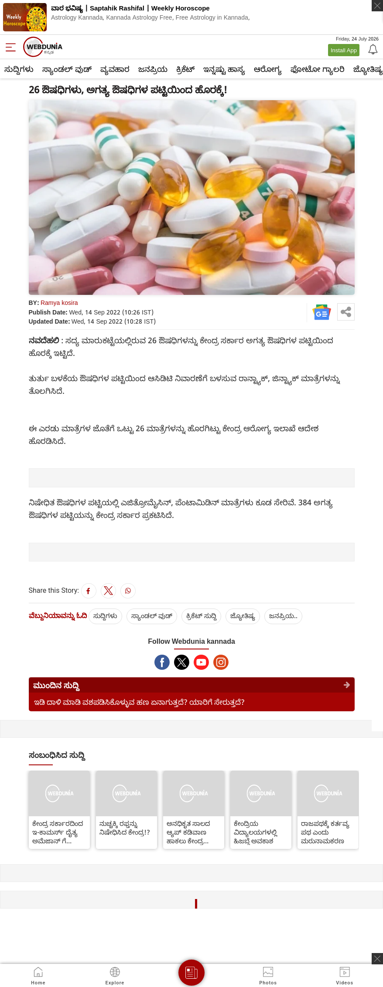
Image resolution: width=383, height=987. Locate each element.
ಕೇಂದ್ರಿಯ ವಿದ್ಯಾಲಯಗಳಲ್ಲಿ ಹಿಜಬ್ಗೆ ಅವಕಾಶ (255, 832)
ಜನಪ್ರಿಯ (153, 69)
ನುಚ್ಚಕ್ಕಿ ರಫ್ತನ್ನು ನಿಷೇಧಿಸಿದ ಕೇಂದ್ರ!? (124, 827)
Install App (344, 50)
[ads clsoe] (377, 958)
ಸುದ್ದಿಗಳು (19, 69)
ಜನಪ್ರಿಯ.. (283, 615)
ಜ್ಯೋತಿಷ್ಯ (242, 615)
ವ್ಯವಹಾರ (115, 69)
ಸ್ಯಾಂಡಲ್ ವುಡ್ (67, 69)
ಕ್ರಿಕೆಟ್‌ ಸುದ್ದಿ (201, 615)
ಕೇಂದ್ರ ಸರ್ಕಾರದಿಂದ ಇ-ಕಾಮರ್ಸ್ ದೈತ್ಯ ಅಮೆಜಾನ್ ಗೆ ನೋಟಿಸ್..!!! (57, 832)
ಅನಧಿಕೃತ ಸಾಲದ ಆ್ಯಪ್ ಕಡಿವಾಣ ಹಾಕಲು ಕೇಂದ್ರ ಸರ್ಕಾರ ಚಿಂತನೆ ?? (191, 832)
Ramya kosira (59, 302)
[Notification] (372, 48)
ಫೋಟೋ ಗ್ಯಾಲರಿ (318, 69)
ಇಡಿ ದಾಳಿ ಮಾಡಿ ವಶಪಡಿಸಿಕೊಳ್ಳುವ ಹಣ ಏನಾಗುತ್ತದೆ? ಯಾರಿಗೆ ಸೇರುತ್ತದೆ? (139, 702)
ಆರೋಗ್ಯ (268, 69)
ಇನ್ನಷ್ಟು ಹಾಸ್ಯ (224, 69)
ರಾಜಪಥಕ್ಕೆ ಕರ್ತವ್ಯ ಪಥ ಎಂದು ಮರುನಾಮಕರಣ (325, 832)
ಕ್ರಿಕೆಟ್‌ (185, 69)
